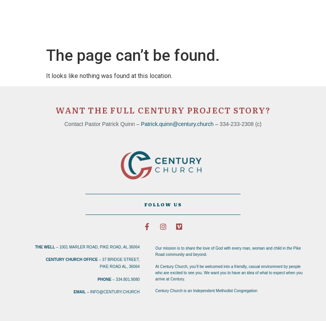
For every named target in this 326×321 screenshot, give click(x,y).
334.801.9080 (128, 279)
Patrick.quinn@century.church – (180, 124)
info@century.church (115, 292)
